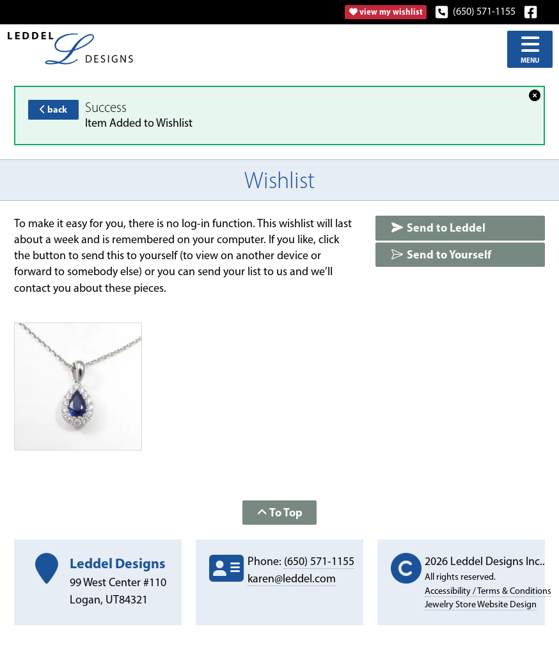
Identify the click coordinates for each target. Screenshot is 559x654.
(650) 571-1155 (476, 11)
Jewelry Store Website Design (481, 604)
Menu (530, 49)
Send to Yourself (441, 254)
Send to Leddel (438, 227)
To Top (280, 512)
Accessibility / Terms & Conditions (488, 590)
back (53, 109)
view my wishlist (386, 11)
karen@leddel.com (292, 578)
